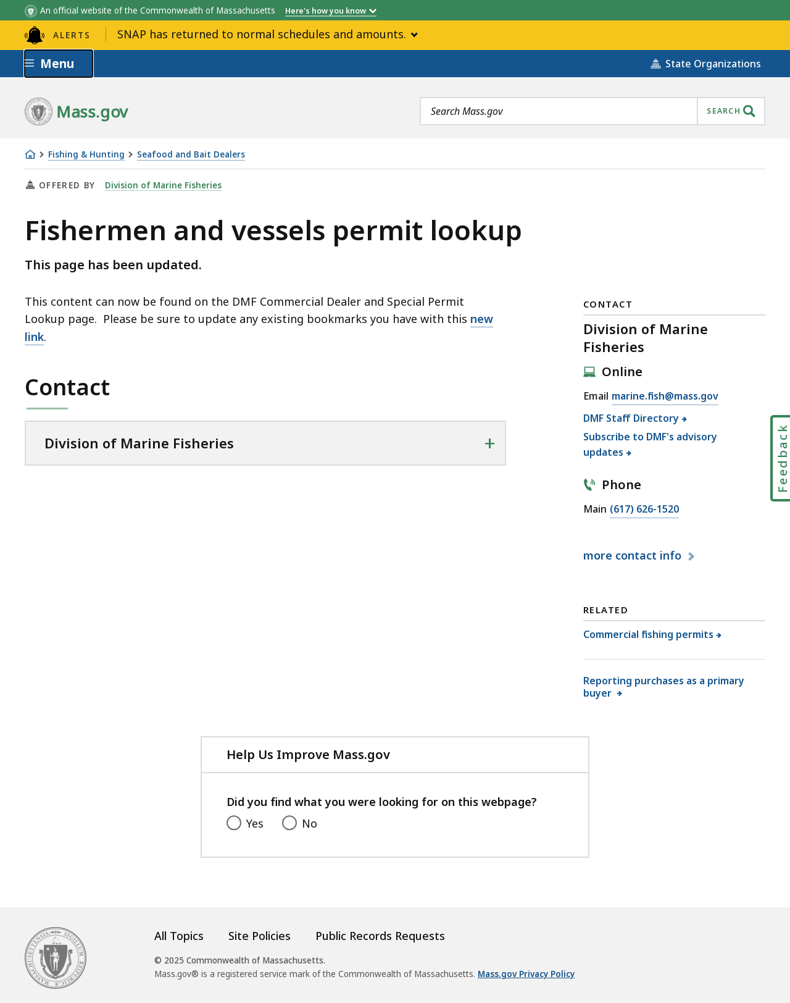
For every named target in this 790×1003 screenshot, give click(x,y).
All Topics (179, 935)
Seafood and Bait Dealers (191, 154)
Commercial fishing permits (648, 634)
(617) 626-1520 (644, 509)
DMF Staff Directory (631, 418)
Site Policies (259, 935)
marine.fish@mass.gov (665, 396)
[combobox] (592, 111)
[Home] (30, 154)
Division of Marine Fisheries (163, 185)
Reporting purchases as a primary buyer (663, 686)
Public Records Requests (380, 935)
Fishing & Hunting (86, 154)
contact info (633, 555)
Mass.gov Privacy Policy (526, 974)
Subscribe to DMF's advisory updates (650, 445)
